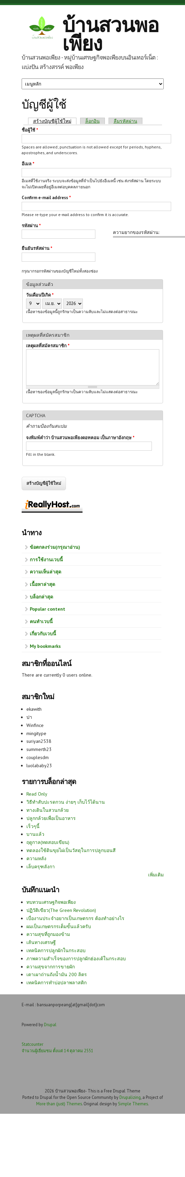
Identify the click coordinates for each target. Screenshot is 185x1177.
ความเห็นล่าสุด (45, 572)
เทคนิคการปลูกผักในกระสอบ (56, 950)
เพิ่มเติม (156, 875)
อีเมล (28, 164)
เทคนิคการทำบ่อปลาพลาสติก (56, 983)
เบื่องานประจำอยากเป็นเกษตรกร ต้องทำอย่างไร (75, 918)
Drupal (50, 1024)
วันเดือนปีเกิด (40, 295)
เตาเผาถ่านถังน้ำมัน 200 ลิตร (56, 974)
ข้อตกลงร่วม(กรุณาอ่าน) (55, 547)
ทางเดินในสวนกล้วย (47, 810)
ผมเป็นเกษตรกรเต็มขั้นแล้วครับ (58, 926)
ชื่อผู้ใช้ (30, 130)
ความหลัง (36, 858)
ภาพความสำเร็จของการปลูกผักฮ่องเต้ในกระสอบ (76, 959)
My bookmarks (45, 646)
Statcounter (32, 1044)
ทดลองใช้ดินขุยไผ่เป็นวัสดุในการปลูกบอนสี (71, 850)
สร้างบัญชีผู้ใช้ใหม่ (54, 121)
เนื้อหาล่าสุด (42, 584)
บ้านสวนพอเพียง (110, 33)
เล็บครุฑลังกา (40, 867)
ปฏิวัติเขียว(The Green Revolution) (61, 910)
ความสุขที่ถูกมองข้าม (48, 934)
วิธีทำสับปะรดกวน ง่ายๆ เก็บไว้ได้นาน (65, 802)
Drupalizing (130, 1097)
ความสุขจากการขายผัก (50, 967)
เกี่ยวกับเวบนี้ (43, 634)
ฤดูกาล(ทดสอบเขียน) (47, 842)
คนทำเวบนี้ (41, 621)
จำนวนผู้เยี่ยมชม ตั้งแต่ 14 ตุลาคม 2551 (57, 1050)
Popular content (47, 609)
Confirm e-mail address (46, 198)
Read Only (36, 794)
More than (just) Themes (59, 1103)
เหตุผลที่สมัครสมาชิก (48, 346)
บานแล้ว (35, 834)
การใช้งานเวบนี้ (46, 560)
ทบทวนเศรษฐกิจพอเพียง (51, 902)
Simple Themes (133, 1103)
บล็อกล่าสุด (41, 597)
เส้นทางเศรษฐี (41, 942)
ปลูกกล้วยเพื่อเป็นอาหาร (51, 818)
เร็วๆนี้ (33, 826)
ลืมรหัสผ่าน (125, 121)
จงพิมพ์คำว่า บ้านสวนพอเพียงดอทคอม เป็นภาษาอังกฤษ (80, 438)
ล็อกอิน (92, 121)
